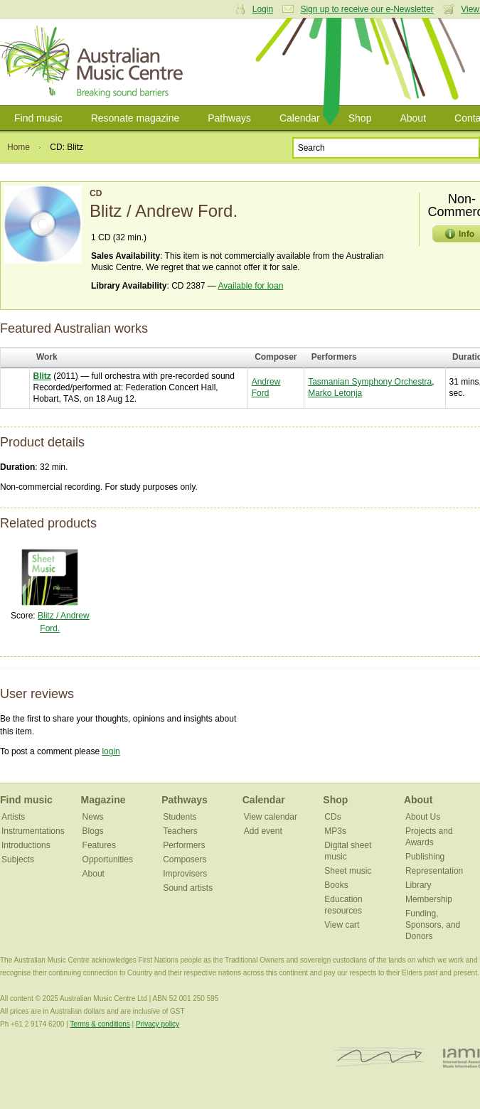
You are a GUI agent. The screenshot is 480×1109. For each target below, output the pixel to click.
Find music (38, 118)
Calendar (299, 118)
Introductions (25, 845)
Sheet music (347, 871)
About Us (422, 817)
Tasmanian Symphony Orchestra (370, 382)
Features (99, 845)
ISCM (379, 1057)
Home (18, 147)
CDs (332, 817)
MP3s (335, 831)
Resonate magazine (135, 118)
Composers (184, 859)
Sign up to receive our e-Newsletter (366, 9)
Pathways (229, 118)
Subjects (17, 859)
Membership (428, 899)
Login (262, 9)
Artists (13, 817)
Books (336, 885)
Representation (434, 871)
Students (179, 817)
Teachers (180, 831)
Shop (360, 118)
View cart (341, 925)
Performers (184, 845)
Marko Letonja (335, 393)
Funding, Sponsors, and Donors (432, 925)
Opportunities (107, 859)
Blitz (42, 376)
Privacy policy (157, 1024)
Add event (263, 831)
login (110, 751)
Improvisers (185, 874)
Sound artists (188, 888)
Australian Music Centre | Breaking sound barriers (94, 62)
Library (418, 885)
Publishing (424, 857)
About (413, 118)
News (93, 817)
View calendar (270, 817)
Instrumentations (33, 831)
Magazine (103, 799)
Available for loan (251, 286)
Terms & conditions (99, 1024)
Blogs (93, 831)
